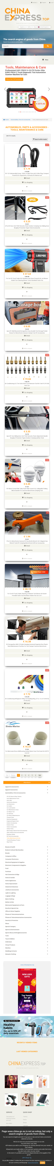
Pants (25, 1119)
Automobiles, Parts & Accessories (20, 119)
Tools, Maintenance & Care (13, 838)
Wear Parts (9, 842)
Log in (51, 2)
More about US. (27, 1157)
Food (6, 868)
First (7, 775)
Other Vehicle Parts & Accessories (15, 832)
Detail (27, 178)
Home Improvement (11, 883)
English (22, 27)
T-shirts (25, 1116)
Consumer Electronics (12, 859)
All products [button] (27, 782)
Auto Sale (9, 800)
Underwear (8, 942)
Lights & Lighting (10, 893)
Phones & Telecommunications (14, 914)
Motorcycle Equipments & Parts (14, 905)
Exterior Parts (10, 825)
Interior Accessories (12, 827)
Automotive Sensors (12, 802)
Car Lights (9, 806)
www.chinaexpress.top (27, 965)
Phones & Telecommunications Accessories (18, 917)
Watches (8, 948)
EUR (29, 27)
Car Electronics (10, 804)
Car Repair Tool (11, 811)
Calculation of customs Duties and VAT (10, 1118)
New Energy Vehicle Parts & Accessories (17, 830)
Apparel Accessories (11, 790)
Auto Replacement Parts (13, 798)
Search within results (40, 139)
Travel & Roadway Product (13, 840)
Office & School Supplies (12, 911)
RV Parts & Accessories (13, 836)
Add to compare (27, 191)
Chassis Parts (10, 817)
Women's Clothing (10, 954)
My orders (9, 1123)
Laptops (25, 1125)
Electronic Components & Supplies (15, 865)
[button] (49, 89)
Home (6, 119)
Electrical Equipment (12, 819)
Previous (13, 775)
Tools (7, 935)
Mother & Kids (9, 902)
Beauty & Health (10, 847)
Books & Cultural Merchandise (14, 850)
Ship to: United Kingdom (41, 27)
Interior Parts (10, 828)
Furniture (8, 871)
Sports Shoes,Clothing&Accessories (16, 932)
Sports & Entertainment (12, 929)
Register (43, 2)
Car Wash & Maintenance (13, 815)
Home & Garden (10, 877)
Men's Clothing (9, 899)
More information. (33, 1162)
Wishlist (34, 2)
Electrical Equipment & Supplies (14, 862)
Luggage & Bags (10, 896)
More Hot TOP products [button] (14, 79)
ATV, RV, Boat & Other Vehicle (14, 796)
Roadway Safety (11, 834)
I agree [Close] (42, 1162)
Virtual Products (10, 945)
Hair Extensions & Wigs (12, 874)
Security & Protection (11, 920)
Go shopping (27, 182)
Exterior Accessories (12, 823)
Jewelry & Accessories (12, 890)
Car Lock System (11, 808)
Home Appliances (10, 880)
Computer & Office (10, 856)
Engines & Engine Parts (13, 821)
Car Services (10, 813)
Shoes (7, 923)
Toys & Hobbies (10, 939)
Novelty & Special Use (11, 908)
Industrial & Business (11, 887)
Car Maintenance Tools (13, 809)
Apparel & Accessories (12, 787)
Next (40, 775)
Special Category (10, 926)
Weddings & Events (11, 951)
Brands (7, 853)
